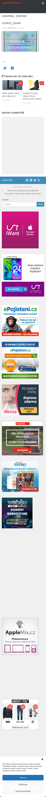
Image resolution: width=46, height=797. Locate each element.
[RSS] (38, 180)
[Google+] (30, 180)
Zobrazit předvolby (23, 791)
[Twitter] (34, 180)
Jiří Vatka (12, 28)
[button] (42, 759)
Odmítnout (23, 784)
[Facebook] (27, 180)
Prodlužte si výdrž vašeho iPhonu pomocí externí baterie (32, 96)
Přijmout (23, 778)
